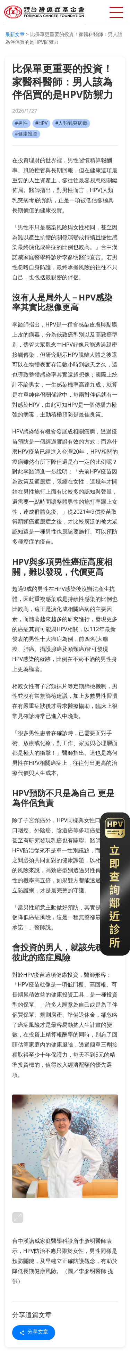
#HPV (41, 123)
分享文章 (33, 1332)
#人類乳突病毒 (71, 123)
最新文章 (15, 35)
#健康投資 (26, 134)
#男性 (21, 123)
